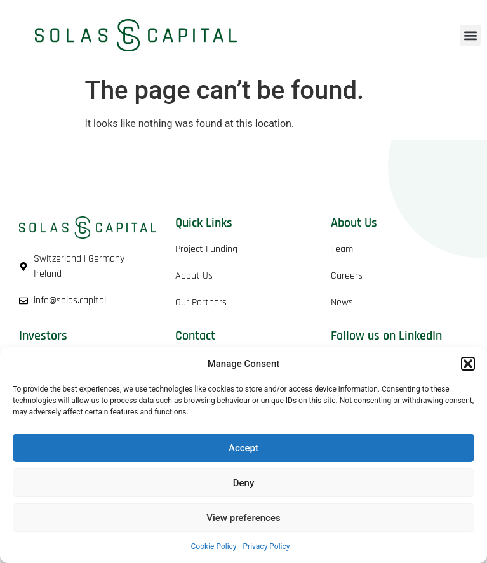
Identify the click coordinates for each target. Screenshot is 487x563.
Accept (243, 448)
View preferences (243, 518)
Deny (244, 483)
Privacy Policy (266, 546)
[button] (468, 363)
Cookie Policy (214, 546)
